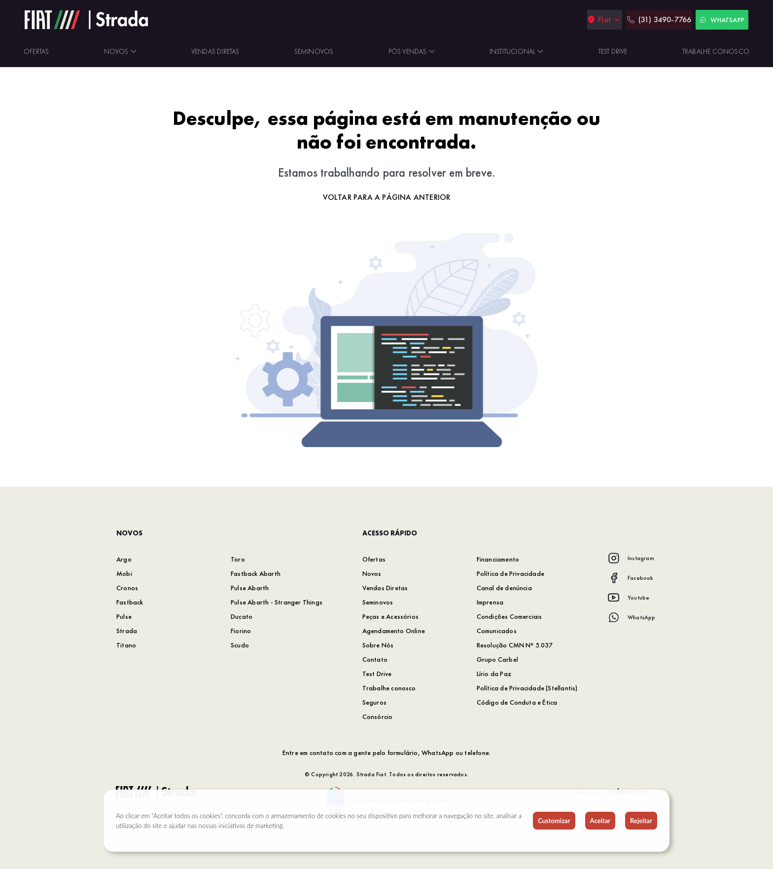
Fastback (129, 602)
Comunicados (497, 630)
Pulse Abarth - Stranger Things (276, 602)
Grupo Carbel (497, 659)
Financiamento (498, 559)
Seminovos (377, 602)
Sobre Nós (378, 645)
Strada (126, 630)
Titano (126, 645)
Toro (238, 559)
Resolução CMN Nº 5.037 (515, 645)
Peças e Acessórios (390, 616)
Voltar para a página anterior (387, 197)
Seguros (374, 702)
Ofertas (374, 559)
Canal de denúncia (504, 587)
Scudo (240, 645)
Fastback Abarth (256, 573)
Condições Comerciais (509, 616)
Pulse (124, 616)
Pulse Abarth (250, 587)
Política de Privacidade (511, 573)
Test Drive (377, 673)
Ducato (241, 616)
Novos (372, 573)
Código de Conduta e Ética (517, 702)
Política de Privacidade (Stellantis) (527, 687)
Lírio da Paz (494, 673)
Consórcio (377, 716)
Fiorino (241, 630)
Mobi (124, 573)
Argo (124, 559)
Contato (374, 659)
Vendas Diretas (385, 587)
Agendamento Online (393, 630)
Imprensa (490, 602)
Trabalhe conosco (389, 687)
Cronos (127, 587)
